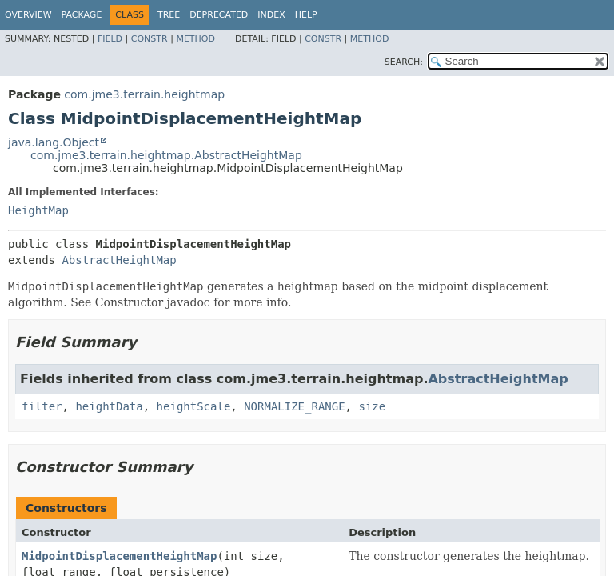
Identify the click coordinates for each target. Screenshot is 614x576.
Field (110, 39)
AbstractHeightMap (119, 260)
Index (271, 15)
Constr (149, 39)
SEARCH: (404, 62)
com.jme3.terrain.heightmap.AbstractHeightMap (166, 155)
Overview (28, 15)
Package (82, 15)
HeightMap (38, 210)
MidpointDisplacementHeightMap (119, 556)
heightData (108, 406)
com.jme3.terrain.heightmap (144, 94)
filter (42, 406)
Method (195, 39)
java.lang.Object (53, 142)
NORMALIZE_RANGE (294, 406)
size (371, 406)
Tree (168, 15)
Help (306, 15)
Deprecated (218, 15)
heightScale (194, 406)
